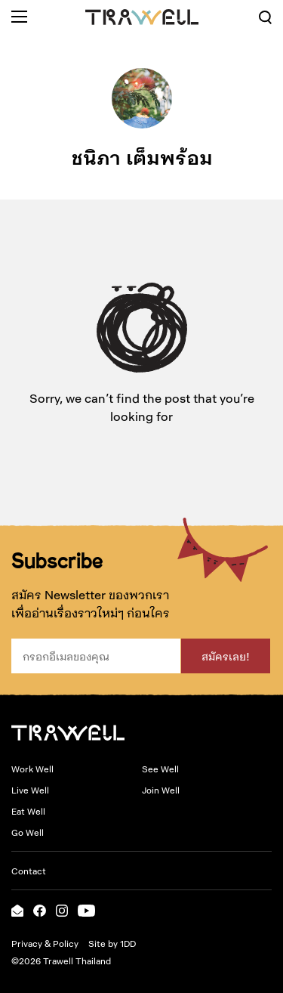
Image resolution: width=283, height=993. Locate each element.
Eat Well (28, 811)
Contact (28, 870)
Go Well (27, 832)
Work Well (32, 768)
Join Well (161, 790)
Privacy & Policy (44, 943)
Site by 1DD (112, 943)
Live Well (30, 790)
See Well (160, 768)
